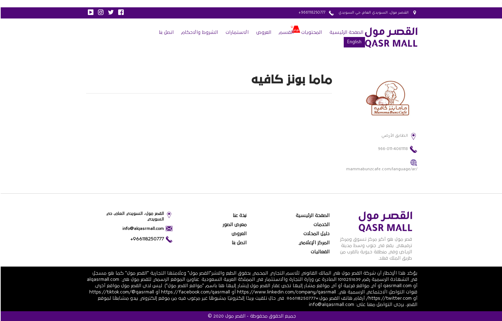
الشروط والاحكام (199, 32)
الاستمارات (236, 32)
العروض (263, 32)
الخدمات (321, 225)
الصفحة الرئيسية (346, 32)
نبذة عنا (239, 216)
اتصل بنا (165, 32)
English (354, 42)
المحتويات (311, 32)
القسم (285, 32)
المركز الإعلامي (313, 243)
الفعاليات (319, 252)
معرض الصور (234, 225)
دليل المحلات (316, 234)
